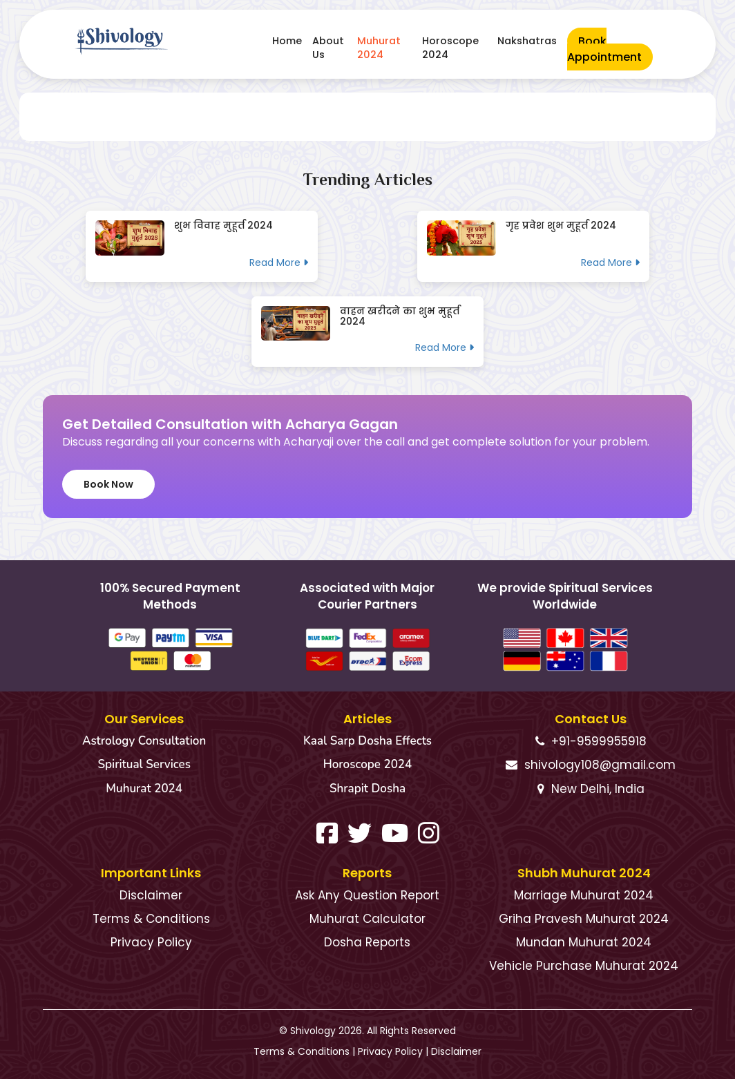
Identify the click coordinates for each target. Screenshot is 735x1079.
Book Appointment (604, 49)
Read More (278, 262)
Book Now (108, 484)
